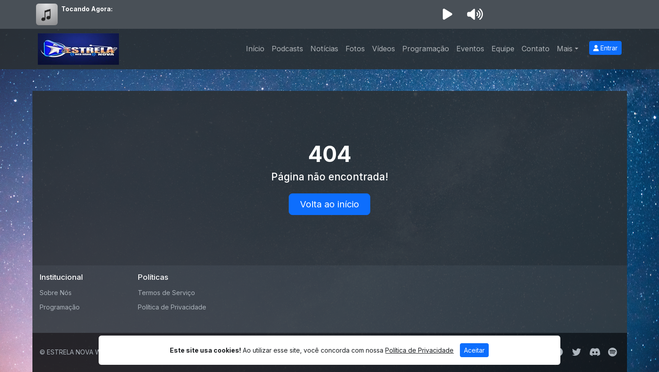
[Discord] (594, 352)
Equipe (502, 48)
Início (255, 48)
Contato (536, 48)
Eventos (470, 48)
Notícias (324, 48)
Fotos (355, 48)
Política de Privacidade (172, 307)
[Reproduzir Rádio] (447, 14)
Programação (425, 48)
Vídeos (383, 48)
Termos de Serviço (166, 292)
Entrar (605, 48)
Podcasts (287, 48)
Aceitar (474, 350)
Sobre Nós (56, 292)
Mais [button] (565, 48)
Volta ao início (329, 204)
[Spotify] (612, 352)
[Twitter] (576, 352)
